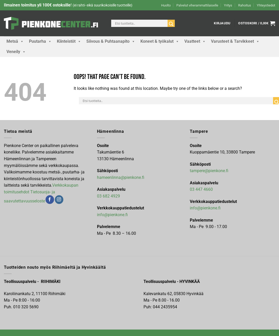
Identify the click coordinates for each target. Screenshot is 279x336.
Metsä (15, 41)
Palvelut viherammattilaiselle (197, 5)
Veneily (16, 52)
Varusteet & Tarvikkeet (235, 41)
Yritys (228, 5)
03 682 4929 (108, 196)
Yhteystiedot (266, 5)
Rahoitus (244, 5)
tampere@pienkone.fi (209, 170)
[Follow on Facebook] (50, 199)
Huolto (166, 5)
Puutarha (40, 41)
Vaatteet (195, 41)
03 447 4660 (201, 189)
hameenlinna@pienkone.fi (120, 177)
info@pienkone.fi (112, 214)
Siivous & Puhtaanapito (110, 41)
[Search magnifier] (171, 24)
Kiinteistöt (69, 41)
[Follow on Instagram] (59, 199)
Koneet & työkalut (159, 41)
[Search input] (140, 23)
